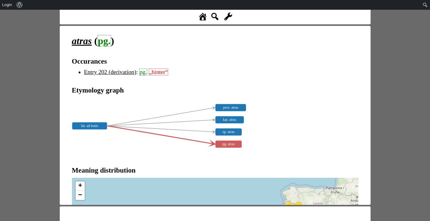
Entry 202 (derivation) (110, 72)
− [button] (80, 195)
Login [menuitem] (7, 4)
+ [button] (80, 186)
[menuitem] (19, 5)
